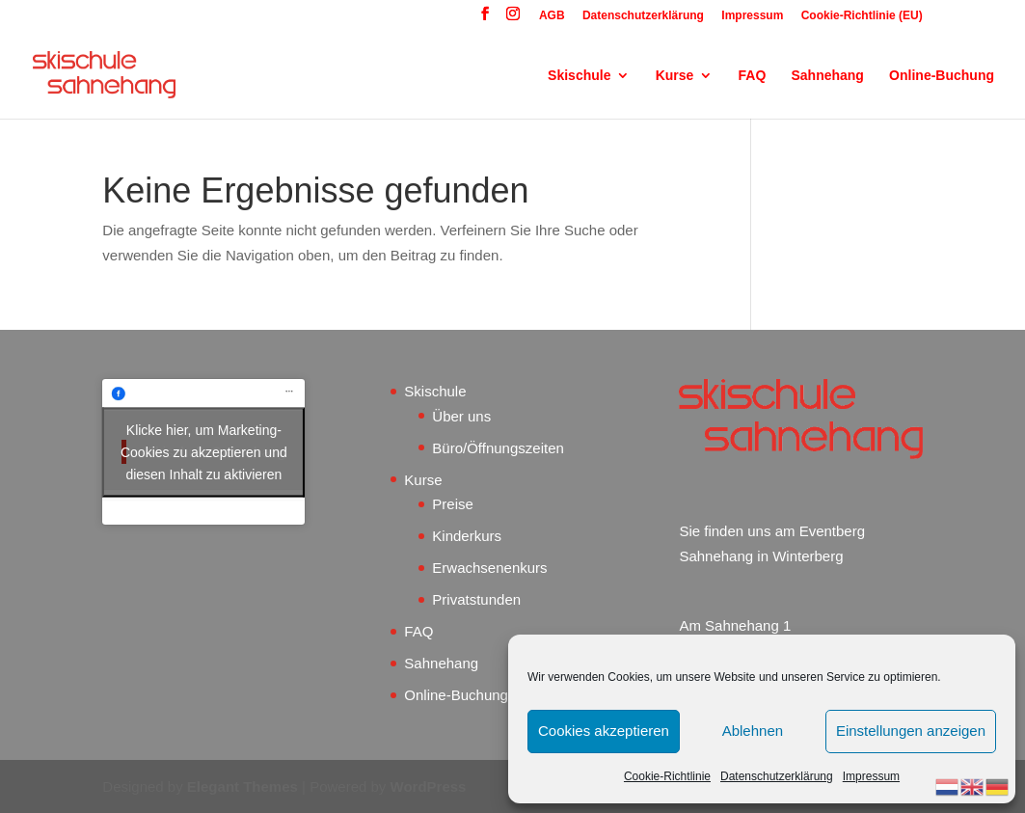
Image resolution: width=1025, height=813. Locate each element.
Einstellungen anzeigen (910, 730)
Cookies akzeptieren (603, 730)
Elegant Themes (242, 786)
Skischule (579, 75)
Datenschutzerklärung (776, 776)
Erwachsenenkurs (489, 567)
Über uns (461, 416)
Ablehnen (752, 730)
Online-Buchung (941, 75)
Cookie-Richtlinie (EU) (862, 16)
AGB (552, 16)
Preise (452, 504)
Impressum (871, 776)
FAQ (753, 75)
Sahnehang (827, 75)
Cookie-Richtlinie (667, 776)
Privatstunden (476, 599)
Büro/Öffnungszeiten (497, 448)
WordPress (429, 786)
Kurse (675, 75)
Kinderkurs (466, 536)
